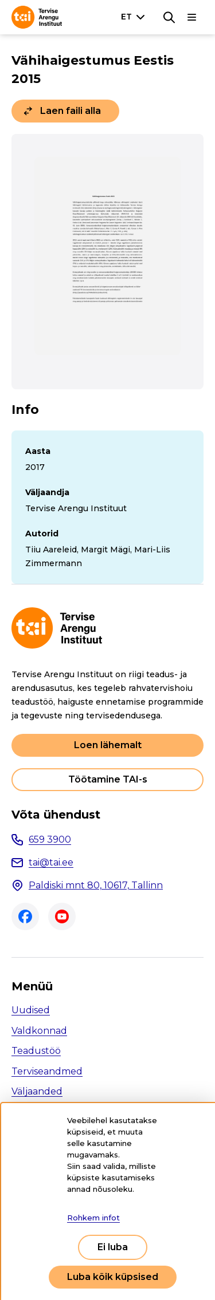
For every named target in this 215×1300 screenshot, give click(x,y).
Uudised (30, 1010)
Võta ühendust (55, 814)
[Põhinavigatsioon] (192, 17)
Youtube (62, 916)
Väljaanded (36, 1091)
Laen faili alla (70, 110)
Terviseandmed (47, 1071)
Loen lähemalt (108, 745)
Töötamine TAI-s (107, 779)
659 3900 (50, 839)
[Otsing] (169, 17)
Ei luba (112, 1247)
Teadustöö (36, 1050)
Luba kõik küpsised (112, 1276)
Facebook (25, 916)
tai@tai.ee (51, 862)
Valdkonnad (39, 1030)
